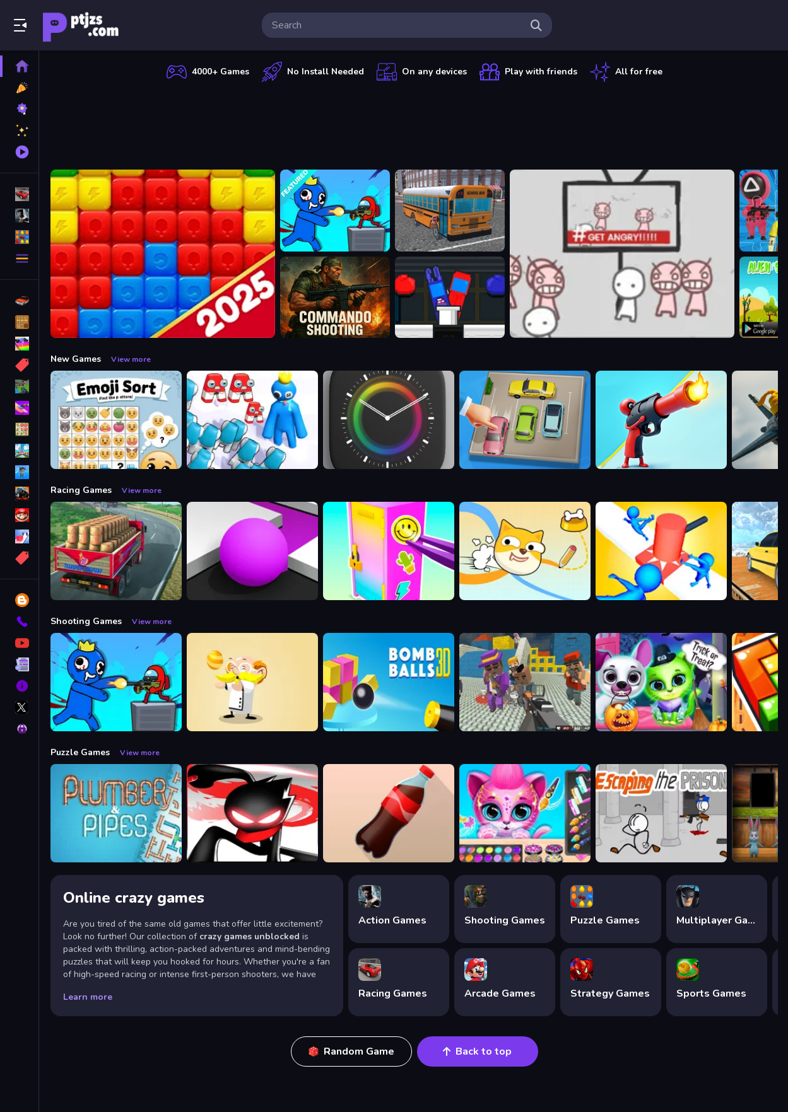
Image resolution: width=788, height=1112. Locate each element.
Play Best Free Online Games (81, 25)
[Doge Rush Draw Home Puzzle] (525, 551)
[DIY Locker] (388, 551)
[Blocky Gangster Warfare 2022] (525, 682)
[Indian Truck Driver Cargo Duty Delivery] (116, 551)
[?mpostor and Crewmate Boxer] (450, 298)
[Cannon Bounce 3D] (388, 682)
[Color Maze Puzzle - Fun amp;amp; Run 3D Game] (252, 551)
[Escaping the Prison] (661, 813)
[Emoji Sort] (116, 420)
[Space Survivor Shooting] (335, 211)
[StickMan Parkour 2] (252, 813)
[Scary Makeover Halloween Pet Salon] (661, 682)
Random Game (351, 1051)
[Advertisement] (414, 123)
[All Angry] (622, 254)
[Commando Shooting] (335, 298)
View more (131, 359)
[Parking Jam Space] (525, 420)
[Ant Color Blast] (162, 254)
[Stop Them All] (661, 551)
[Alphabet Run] (252, 420)
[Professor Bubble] (252, 682)
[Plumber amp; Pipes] (116, 813)
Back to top (477, 1051)
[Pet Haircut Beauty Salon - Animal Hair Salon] (525, 813)
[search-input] (397, 25)
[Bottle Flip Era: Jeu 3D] (388, 813)
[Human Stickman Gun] (661, 420)
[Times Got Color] (388, 420)
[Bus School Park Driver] (450, 211)
